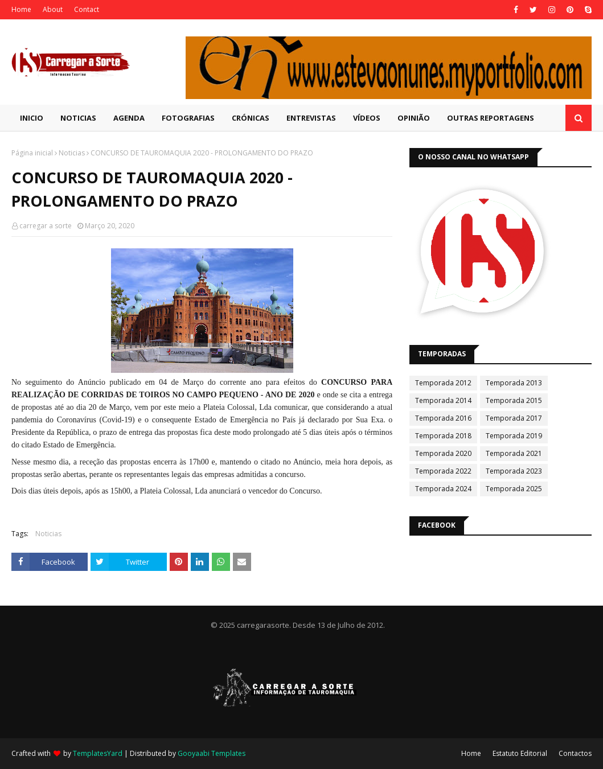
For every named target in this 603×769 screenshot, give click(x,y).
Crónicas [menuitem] (250, 118)
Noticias (72, 153)
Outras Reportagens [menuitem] (490, 118)
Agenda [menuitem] (129, 118)
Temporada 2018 (443, 436)
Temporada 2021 (514, 453)
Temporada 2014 (443, 400)
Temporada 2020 (443, 453)
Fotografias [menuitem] (188, 118)
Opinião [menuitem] (413, 118)
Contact (86, 9)
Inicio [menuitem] (31, 118)
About (53, 9)
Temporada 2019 (514, 436)
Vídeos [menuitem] (366, 118)
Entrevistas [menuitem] (311, 118)
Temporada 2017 (514, 418)
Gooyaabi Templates (211, 753)
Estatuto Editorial (520, 753)
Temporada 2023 (514, 471)
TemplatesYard (97, 753)
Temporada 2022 (443, 471)
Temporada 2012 (443, 383)
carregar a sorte (45, 226)
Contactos (575, 753)
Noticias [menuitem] (78, 118)
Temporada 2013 (514, 383)
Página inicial (32, 153)
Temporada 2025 (514, 489)
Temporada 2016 (443, 418)
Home (21, 9)
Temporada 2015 (514, 400)
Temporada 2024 (443, 489)
